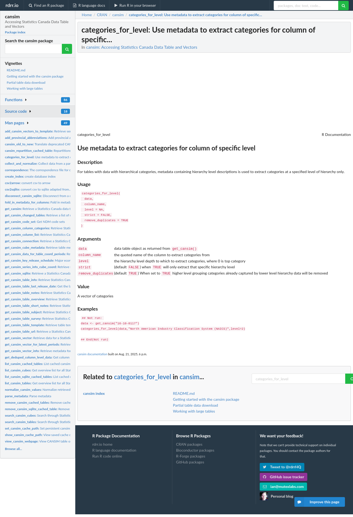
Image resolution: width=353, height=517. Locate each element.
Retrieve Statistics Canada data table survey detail (58, 318)
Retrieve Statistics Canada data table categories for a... (66, 228)
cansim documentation (92, 351)
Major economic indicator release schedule (60, 260)
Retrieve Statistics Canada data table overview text (61, 299)
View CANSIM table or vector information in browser (59, 441)
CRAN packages (189, 441)
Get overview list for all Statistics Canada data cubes (55, 370)
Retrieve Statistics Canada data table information (56, 280)
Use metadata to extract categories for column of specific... (61, 157)
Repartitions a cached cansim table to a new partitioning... (70, 151)
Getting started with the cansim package (35, 76)
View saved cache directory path (47, 435)
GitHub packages (190, 459)
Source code (16, 111)
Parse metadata (28, 396)
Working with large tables (25, 88)
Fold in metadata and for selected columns (57, 202)
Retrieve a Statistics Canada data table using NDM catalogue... (57, 209)
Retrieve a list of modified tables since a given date (61, 215)
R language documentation (114, 447)
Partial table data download (26, 82)
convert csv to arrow (27, 183)
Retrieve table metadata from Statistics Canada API (61, 247)
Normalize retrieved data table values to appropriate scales (65, 390)
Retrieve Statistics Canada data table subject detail (59, 312)
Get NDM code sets (35, 222)
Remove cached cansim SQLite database (60, 409)
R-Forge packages (190, 453)
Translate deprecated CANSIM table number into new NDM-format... (68, 144)
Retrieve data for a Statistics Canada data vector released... (60, 338)
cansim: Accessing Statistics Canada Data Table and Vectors (141, 47)
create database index (30, 176)
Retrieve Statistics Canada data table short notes (61, 306)
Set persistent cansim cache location (48, 428)
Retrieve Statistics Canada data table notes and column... (62, 293)
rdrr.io (11, 5)
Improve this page (317, 502)
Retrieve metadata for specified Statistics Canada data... (62, 351)
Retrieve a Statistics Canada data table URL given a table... (61, 331)
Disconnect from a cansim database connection (57, 196)
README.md (16, 70)
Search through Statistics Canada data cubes (52, 415)
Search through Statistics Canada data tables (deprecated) (61, 422)
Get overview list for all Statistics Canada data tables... (56, 383)
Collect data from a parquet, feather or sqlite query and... (61, 163)
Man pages (14, 122)
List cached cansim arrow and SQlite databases (57, 364)
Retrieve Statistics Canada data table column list (56, 235)
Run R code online (107, 453)
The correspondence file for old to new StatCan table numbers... (62, 170)
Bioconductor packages (195, 447)
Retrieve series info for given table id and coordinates (67, 131)
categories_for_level (142, 374)
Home (87, 15)
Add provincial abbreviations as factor (53, 138)
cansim (189, 374)
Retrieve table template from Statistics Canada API (61, 325)
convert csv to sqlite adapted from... (38, 189)
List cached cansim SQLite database (54, 377)
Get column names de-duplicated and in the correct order (69, 357)
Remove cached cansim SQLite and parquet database (65, 402)
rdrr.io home (102, 441)
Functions (13, 99)
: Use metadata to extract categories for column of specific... (195, 15)
